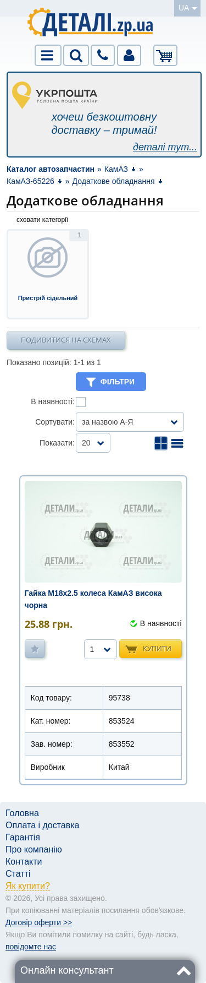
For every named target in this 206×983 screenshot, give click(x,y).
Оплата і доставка (42, 825)
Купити (157, 648)
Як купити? (27, 885)
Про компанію (33, 849)
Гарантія (22, 837)
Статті (17, 873)
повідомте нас (30, 946)
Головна (22, 813)
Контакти (23, 861)
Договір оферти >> (38, 922)
